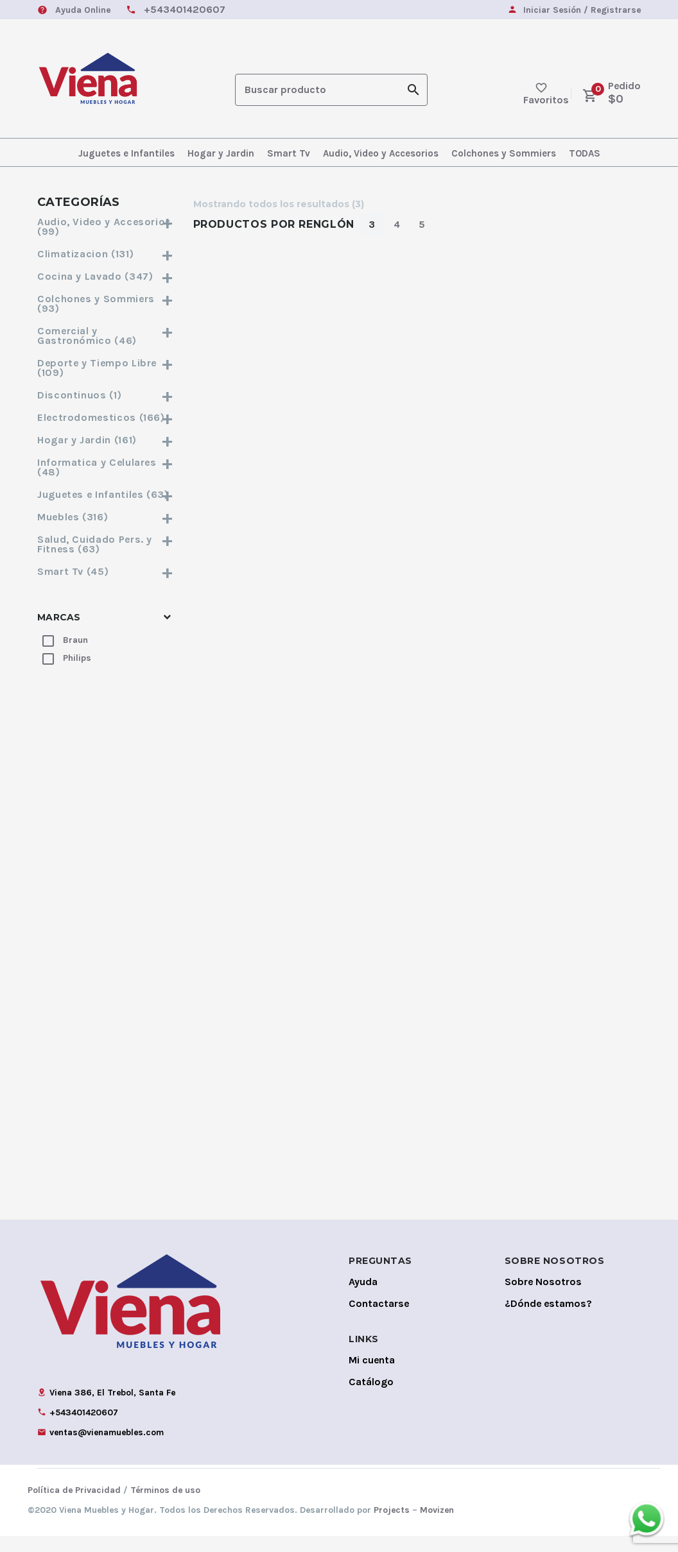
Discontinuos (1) (105, 395)
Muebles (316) (105, 517)
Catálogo (371, 1398)
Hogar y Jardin (220, 153)
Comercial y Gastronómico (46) (105, 335)
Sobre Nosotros (543, 1298)
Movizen (437, 1526)
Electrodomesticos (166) (105, 417)
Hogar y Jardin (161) (105, 440)
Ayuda (363, 1298)
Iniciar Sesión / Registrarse (582, 10)
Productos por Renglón (273, 224)
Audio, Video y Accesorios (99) (105, 226)
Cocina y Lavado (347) (105, 276)
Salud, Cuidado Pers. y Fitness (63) (105, 544)
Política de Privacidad (74, 1506)
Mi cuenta (372, 1376)
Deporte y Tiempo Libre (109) (105, 367)
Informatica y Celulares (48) (105, 467)
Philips (77, 657)
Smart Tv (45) (105, 571)
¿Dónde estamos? (548, 1319)
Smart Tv (288, 153)
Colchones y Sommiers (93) (105, 303)
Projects (392, 1526)
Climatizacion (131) (105, 254)
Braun (75, 640)
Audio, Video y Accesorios (381, 153)
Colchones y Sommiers (503, 153)
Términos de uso (165, 1506)
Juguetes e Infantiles (126, 153)
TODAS (584, 153)
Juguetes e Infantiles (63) (105, 494)
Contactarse (379, 1319)
